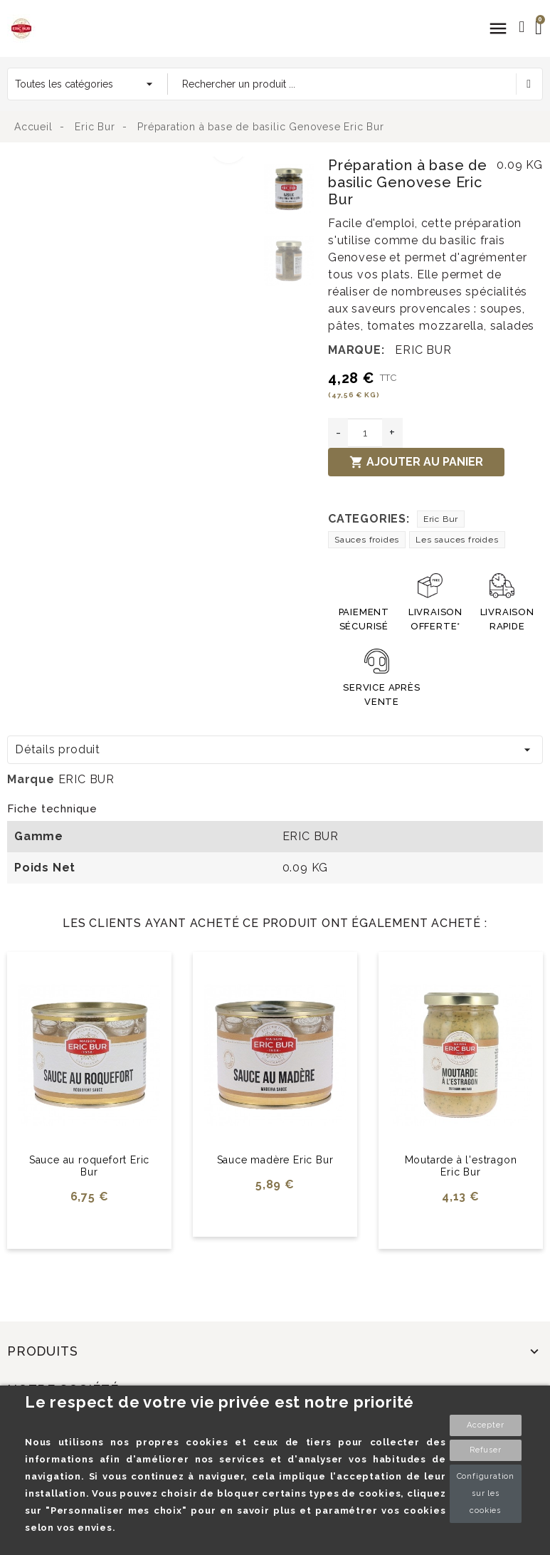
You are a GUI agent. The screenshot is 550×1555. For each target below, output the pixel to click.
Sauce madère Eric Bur (275, 1160)
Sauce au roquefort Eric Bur (89, 1166)
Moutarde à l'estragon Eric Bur (461, 1166)
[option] (132, 165)
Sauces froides (366, 540)
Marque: (356, 350)
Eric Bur (440, 519)
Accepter (485, 1425)
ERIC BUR (423, 350)
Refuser (486, 1450)
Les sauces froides (457, 540)
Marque (31, 779)
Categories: (369, 518)
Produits (42, 1351)
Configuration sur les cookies (485, 1493)
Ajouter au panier (416, 462)
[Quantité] (365, 433)
